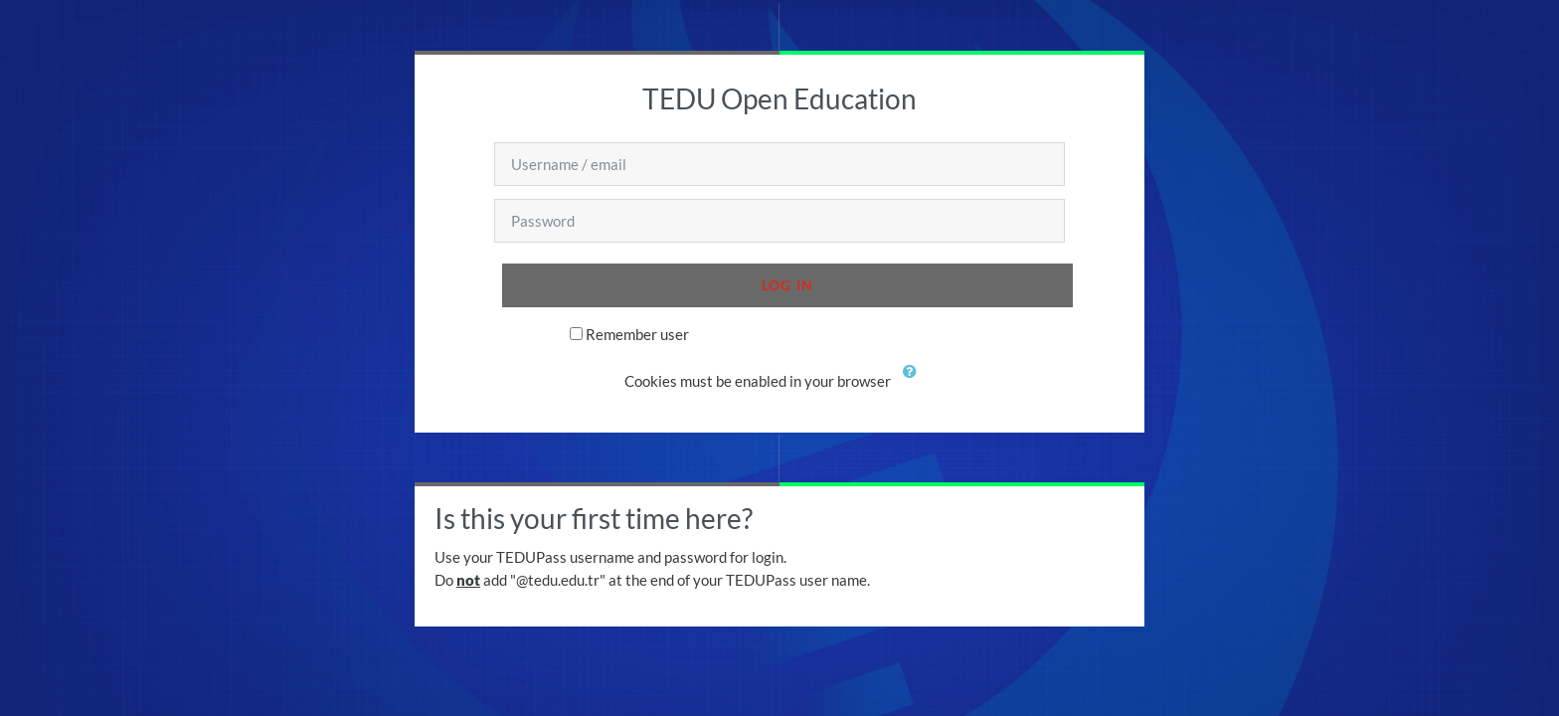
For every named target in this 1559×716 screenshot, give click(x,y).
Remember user (637, 334)
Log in (788, 284)
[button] (914, 383)
